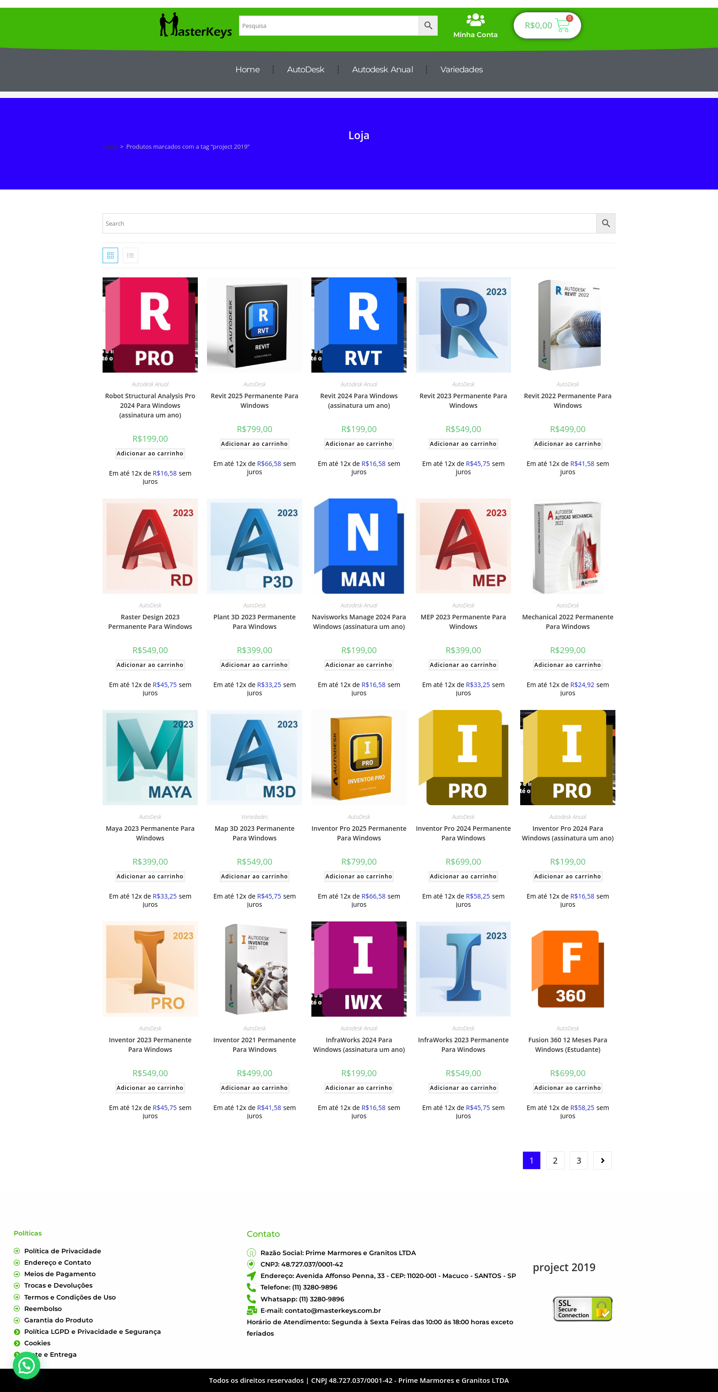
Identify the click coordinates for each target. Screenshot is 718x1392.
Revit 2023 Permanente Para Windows (463, 400)
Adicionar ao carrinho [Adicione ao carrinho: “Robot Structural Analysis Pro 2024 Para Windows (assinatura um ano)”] (150, 453)
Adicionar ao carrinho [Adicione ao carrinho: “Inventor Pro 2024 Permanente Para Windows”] (463, 876)
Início (110, 146)
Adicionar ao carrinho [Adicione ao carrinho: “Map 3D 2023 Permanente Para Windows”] (254, 876)
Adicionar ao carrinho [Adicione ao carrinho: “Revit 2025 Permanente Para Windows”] (254, 444)
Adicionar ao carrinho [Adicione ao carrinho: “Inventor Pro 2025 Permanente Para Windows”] (359, 876)
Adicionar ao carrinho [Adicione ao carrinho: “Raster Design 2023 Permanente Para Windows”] (150, 665)
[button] (26, 1365)
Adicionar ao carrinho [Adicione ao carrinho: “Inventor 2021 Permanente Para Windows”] (254, 1088)
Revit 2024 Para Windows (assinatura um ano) (358, 400)
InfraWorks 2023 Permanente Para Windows (463, 1044)
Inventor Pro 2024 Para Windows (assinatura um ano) (568, 833)
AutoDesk (306, 70)
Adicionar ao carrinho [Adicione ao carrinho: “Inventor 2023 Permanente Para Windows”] (150, 1088)
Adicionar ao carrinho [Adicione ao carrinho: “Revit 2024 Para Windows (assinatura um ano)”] (359, 444)
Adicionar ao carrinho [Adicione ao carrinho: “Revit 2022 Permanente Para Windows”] (567, 444)
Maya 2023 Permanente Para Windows (150, 833)
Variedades (462, 70)
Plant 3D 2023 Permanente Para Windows (254, 621)
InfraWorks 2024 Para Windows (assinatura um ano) (359, 1044)
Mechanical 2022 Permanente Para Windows (568, 621)
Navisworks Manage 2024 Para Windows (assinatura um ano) (359, 621)
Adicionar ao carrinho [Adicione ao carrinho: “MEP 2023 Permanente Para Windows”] (463, 665)
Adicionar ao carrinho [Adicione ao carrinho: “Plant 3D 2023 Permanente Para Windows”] (254, 665)
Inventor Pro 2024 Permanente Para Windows (463, 833)
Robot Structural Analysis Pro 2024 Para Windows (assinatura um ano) (150, 405)
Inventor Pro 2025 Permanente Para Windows (359, 833)
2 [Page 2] (555, 1160)
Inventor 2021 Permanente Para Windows (254, 1044)
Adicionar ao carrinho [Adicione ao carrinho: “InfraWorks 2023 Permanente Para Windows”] (463, 1088)
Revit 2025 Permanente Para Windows (254, 400)
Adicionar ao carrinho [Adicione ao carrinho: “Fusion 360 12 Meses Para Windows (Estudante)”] (567, 1088)
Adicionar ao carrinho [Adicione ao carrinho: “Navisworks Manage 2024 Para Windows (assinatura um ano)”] (359, 665)
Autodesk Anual (382, 70)
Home (247, 70)
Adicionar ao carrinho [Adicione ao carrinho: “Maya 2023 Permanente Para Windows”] (150, 876)
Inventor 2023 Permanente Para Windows (150, 1044)
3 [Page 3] (579, 1160)
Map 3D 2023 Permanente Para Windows (255, 833)
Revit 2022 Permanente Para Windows (567, 400)
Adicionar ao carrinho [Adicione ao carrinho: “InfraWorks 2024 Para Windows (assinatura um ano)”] (359, 1088)
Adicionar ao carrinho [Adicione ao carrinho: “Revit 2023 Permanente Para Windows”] (463, 444)
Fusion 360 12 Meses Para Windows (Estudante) (568, 1044)
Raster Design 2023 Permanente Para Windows (150, 621)
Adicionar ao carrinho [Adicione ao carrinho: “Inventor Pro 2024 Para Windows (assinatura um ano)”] (567, 876)
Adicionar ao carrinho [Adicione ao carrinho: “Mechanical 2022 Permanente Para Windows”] (567, 665)
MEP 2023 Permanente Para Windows (463, 621)
